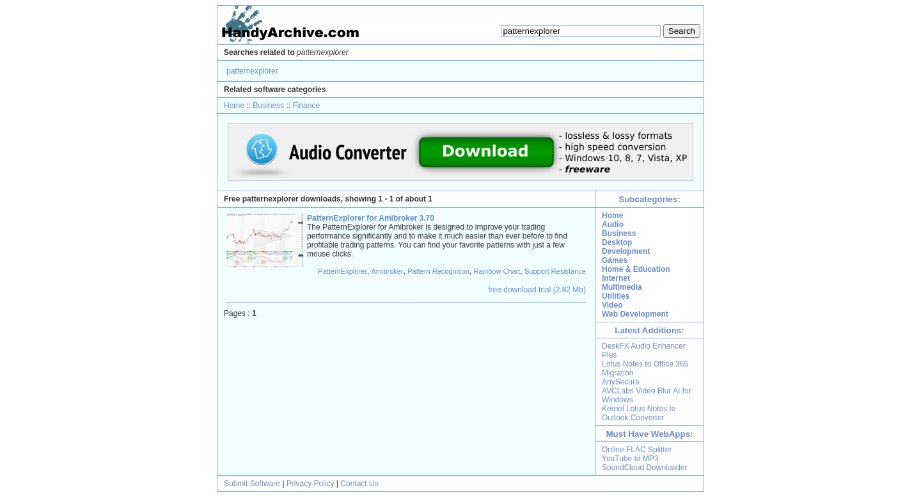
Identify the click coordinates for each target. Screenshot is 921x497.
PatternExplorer (342, 271)
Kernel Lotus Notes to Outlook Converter (638, 413)
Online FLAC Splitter (637, 449)
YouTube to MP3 (630, 458)
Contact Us (359, 483)
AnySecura (621, 381)
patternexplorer (252, 71)
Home (234, 105)
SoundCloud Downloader (644, 467)
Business (268, 105)
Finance (306, 105)
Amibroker (387, 271)
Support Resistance (555, 271)
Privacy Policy (311, 483)
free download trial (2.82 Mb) (537, 289)
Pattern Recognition (438, 271)
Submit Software (252, 483)
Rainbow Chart (497, 271)
